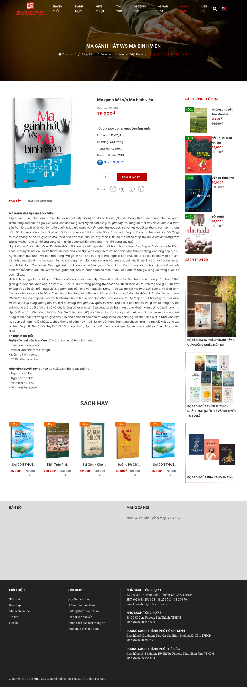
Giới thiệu (15, 599)
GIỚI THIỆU (100, 9)
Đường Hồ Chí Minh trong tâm (129, 464)
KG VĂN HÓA (162, 9)
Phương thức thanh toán (83, 611)
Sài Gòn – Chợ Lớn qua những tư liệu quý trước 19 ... (94, 464)
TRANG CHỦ (57, 9)
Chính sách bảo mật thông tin (87, 623)
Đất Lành (218, 217)
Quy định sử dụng (79, 599)
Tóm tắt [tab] (15, 201)
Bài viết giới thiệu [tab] (41, 201)
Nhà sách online (19, 611)
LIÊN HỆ (204, 9)
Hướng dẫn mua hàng (82, 605)
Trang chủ (69, 54)
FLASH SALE (184, 9)
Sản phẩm (88, 54)
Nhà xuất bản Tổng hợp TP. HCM (154, 518)
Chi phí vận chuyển (80, 617)
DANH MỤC (79, 9)
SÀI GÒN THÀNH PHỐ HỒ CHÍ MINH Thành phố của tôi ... (23, 464)
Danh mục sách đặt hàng (84, 629)
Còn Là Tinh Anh (223, 178)
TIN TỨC (119, 9)
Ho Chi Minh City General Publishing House (52, 679)
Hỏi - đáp (15, 605)
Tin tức (13, 617)
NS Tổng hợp (140, 9)
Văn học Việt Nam (130, 54)
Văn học (106, 54)
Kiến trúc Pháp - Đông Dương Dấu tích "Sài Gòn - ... (59, 464)
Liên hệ (14, 623)
